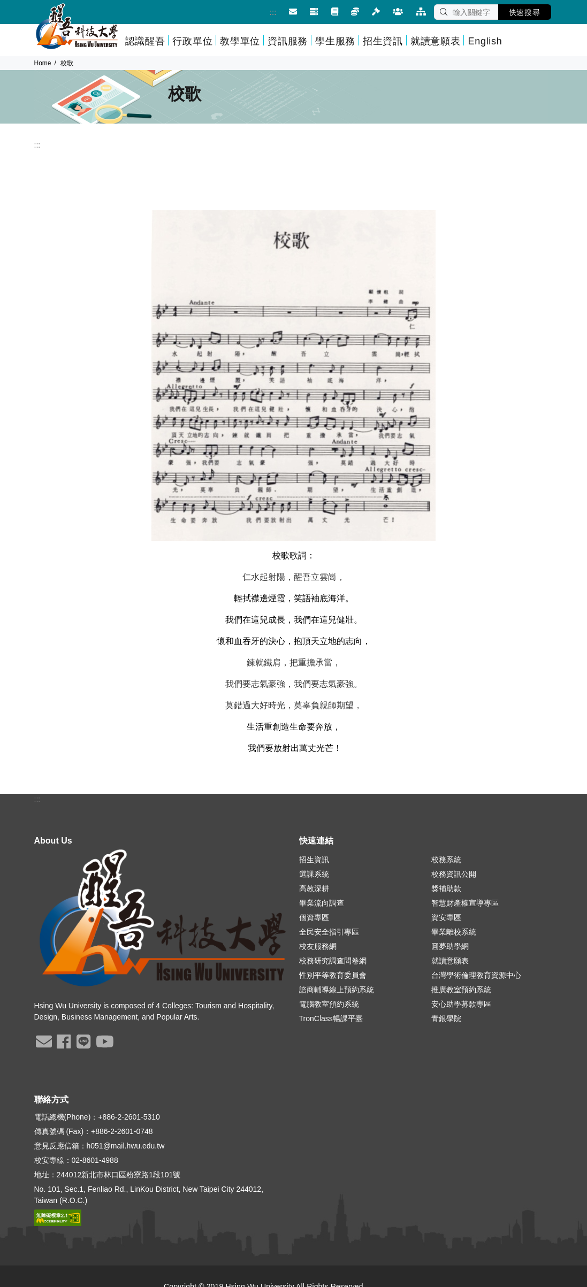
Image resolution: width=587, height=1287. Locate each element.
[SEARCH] (466, 12)
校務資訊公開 (453, 874)
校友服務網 (318, 946)
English (485, 41)
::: (265, 12)
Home (42, 63)
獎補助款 (446, 888)
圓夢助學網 (450, 946)
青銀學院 (446, 1018)
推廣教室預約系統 (461, 989)
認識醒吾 (145, 41)
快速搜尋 (524, 12)
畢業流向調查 (321, 903)
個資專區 (314, 917)
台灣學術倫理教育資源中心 (476, 975)
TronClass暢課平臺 (331, 1018)
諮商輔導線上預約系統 (336, 989)
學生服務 (335, 41)
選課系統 (314, 874)
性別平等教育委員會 (333, 975)
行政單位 (192, 41)
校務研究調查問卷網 (333, 960)
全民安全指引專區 (329, 932)
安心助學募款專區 (461, 1004)
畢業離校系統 (453, 932)
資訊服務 (288, 41)
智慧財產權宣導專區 (465, 903)
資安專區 (446, 917)
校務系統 (446, 859)
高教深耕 (314, 888)
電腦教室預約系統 (329, 1004)
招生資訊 (383, 41)
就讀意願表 (435, 41)
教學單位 (240, 41)
